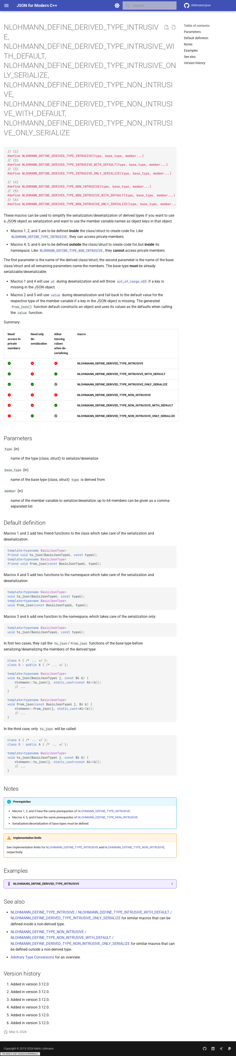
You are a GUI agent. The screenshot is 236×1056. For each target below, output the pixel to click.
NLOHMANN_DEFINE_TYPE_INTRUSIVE (104, 811)
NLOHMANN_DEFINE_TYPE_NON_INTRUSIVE (108, 817)
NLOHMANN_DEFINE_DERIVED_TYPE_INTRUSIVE (46, 883)
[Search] (150, 5)
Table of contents (196, 25)
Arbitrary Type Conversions (32, 957)
